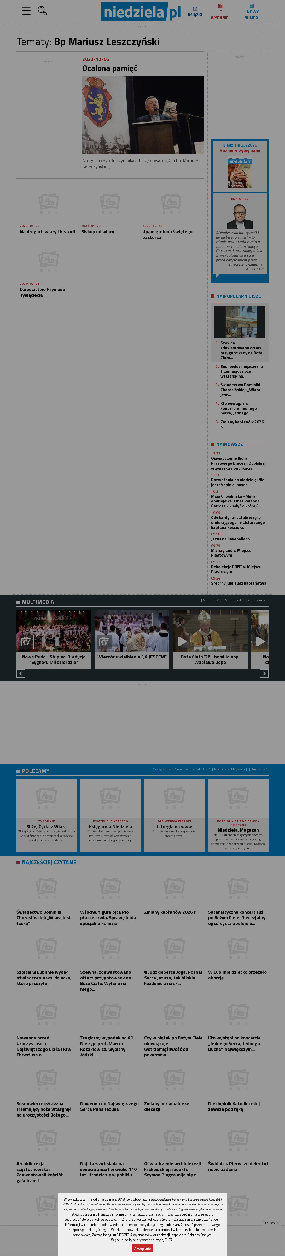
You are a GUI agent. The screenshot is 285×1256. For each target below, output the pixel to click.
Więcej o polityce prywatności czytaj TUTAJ (142, 1239)
